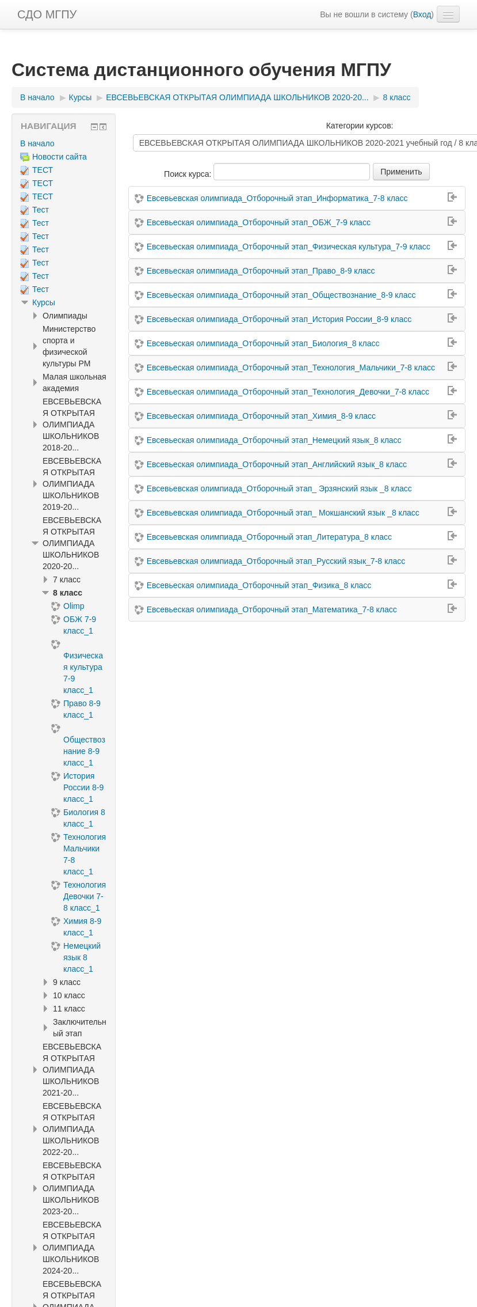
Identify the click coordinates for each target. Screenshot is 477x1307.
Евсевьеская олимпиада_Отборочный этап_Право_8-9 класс (261, 270)
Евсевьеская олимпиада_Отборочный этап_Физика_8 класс (259, 585)
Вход (422, 14)
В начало (37, 143)
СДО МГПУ (47, 14)
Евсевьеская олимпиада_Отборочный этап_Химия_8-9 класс (261, 415)
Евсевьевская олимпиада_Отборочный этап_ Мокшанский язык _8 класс (283, 512)
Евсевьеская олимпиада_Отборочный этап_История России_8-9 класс (279, 319)
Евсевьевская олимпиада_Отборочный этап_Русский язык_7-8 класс (276, 561)
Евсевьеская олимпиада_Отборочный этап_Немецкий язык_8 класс (274, 440)
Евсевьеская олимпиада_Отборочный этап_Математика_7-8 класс (272, 609)
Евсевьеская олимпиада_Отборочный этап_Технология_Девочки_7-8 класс (288, 391)
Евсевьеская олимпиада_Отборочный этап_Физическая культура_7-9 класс (288, 246)
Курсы (43, 302)
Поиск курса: (188, 174)
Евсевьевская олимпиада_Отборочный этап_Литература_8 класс (269, 536)
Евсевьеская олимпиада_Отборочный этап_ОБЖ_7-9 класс (259, 222)
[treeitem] (63, 143)
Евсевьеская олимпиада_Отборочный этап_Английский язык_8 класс (277, 464)
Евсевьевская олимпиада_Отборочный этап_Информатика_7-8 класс (277, 198)
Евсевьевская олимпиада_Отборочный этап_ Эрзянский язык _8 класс (279, 488)
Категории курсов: (360, 125)
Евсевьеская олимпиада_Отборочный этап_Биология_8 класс (263, 343)
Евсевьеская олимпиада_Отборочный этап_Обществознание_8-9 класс (281, 295)
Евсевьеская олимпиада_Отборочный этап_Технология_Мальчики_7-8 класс (291, 367)
